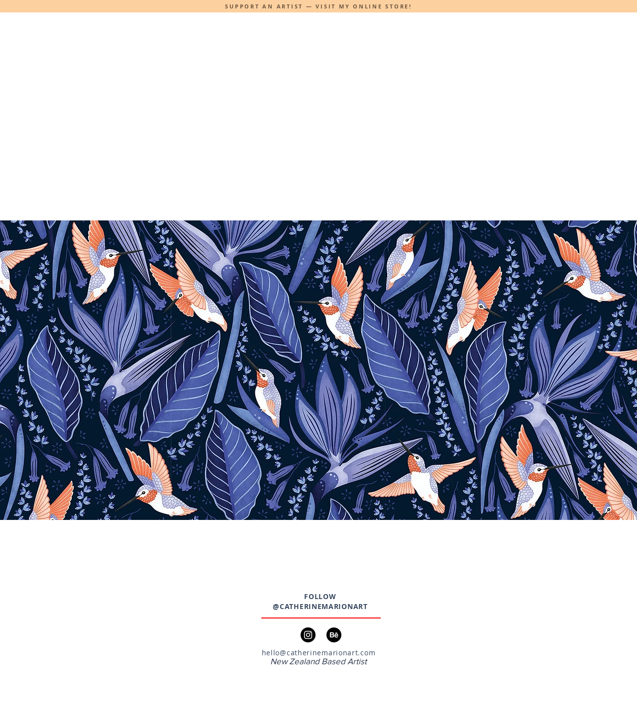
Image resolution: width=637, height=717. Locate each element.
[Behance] (333, 634)
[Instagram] (308, 634)
